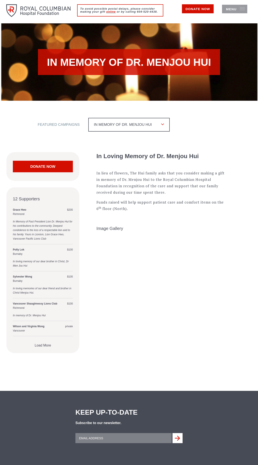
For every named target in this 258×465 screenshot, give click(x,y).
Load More (43, 346)
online (111, 11)
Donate (191, 12)
